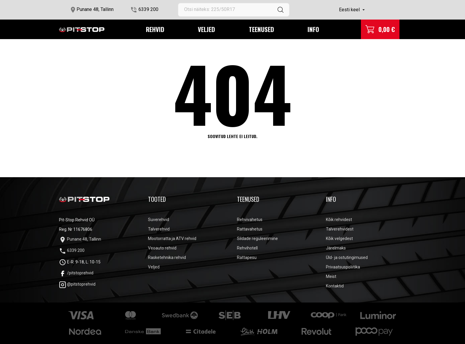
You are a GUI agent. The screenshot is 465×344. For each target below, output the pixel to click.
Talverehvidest (339, 229)
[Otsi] (233, 10)
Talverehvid (159, 229)
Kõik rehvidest (339, 219)
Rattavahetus (249, 229)
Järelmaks (336, 248)
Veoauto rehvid (162, 248)
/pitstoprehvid (76, 273)
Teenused (261, 29)
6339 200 (148, 9)
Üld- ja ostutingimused (347, 257)
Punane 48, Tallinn (95, 9)
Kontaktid (335, 286)
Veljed (206, 29)
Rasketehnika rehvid (167, 257)
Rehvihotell (247, 248)
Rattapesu (247, 257)
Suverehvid (158, 219)
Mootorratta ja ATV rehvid (172, 238)
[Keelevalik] (352, 10)
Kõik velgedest (339, 238)
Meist (331, 276)
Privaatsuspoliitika (343, 267)
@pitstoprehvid (77, 284)
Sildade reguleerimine (257, 238)
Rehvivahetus (249, 219)
